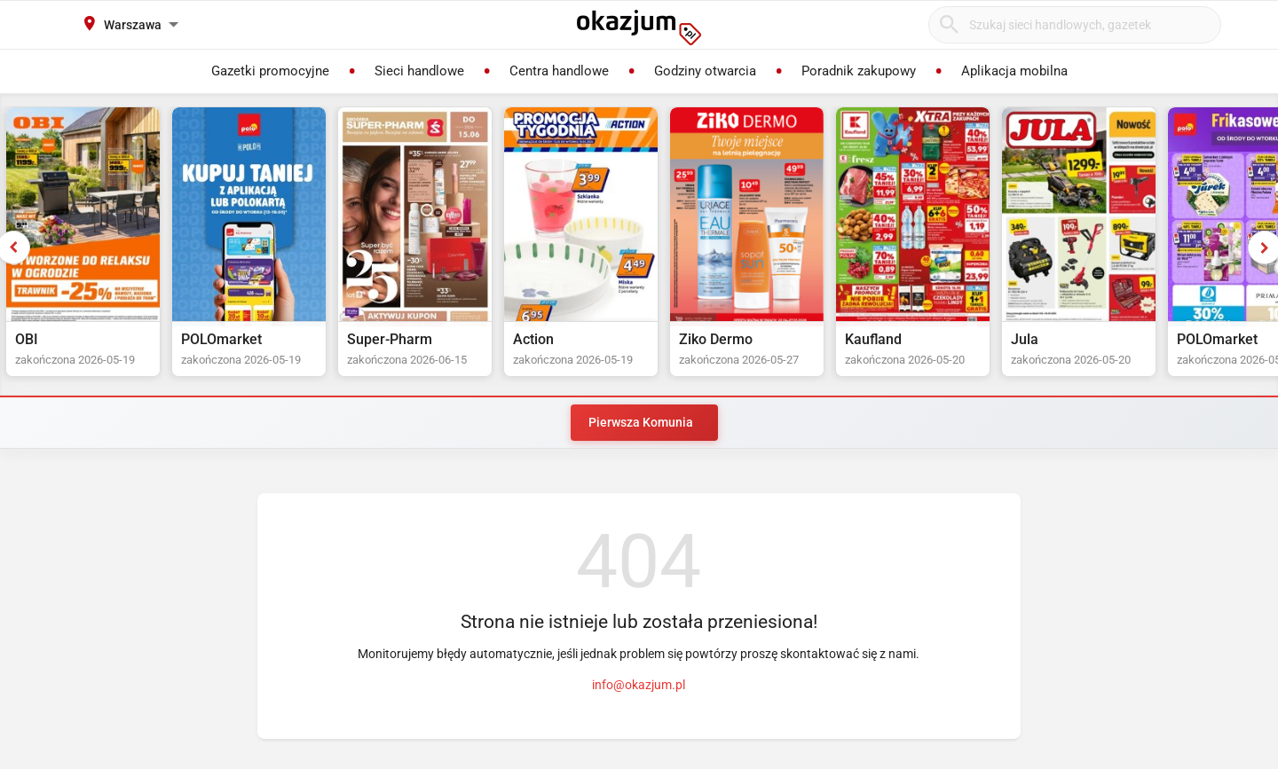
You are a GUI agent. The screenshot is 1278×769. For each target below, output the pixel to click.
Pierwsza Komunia (640, 422)
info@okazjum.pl (638, 685)
